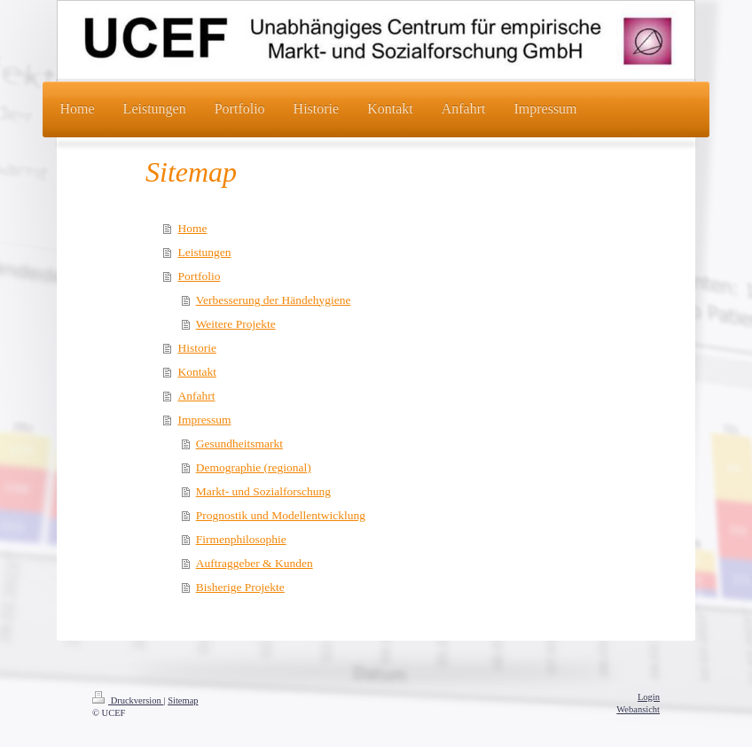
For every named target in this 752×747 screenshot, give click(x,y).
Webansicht (638, 709)
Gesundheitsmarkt (239, 443)
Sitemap (183, 700)
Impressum (204, 419)
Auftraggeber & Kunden (254, 563)
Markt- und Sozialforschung (263, 491)
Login (649, 697)
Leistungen (204, 252)
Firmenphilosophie (241, 539)
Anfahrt (196, 395)
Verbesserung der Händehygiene (273, 300)
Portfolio (198, 276)
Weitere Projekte (236, 324)
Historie (196, 347)
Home (192, 228)
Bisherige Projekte (240, 587)
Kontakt (196, 371)
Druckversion (127, 700)
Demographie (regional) (253, 467)
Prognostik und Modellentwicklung (280, 515)
